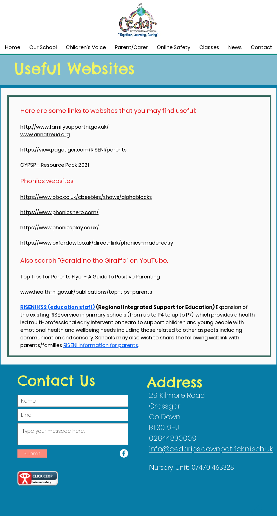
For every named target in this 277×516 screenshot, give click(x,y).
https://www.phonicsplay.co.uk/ (59, 227)
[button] (43, 47)
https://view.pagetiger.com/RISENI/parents (73, 149)
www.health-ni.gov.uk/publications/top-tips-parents (86, 291)
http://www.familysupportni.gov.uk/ (64, 126)
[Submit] (32, 453)
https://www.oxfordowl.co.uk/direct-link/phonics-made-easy (96, 242)
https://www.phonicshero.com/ (59, 212)
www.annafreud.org (45, 134)
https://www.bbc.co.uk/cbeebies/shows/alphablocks (86, 197)
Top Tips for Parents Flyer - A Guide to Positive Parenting (90, 276)
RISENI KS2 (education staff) (57, 307)
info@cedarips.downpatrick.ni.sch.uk (211, 449)
